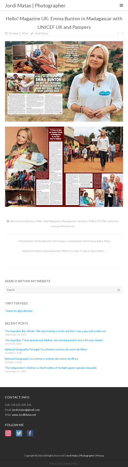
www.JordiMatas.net (24, 414)
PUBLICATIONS (98, 221)
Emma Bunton (26, 221)
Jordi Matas (41, 33)
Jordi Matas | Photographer (80, 455)
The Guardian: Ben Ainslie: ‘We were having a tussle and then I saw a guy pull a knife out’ (55, 331)
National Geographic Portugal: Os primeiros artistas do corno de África (46, 349)
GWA (39, 221)
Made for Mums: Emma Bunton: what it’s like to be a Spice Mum (63, 251)
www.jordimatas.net (62, 226)
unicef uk (113, 221)
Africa (13, 221)
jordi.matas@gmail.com (26, 409)
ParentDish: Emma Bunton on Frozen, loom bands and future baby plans (65, 241)
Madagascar (69, 221)
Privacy (100, 455)
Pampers (82, 221)
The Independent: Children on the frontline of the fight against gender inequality (51, 367)
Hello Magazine (52, 221)
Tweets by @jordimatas (19, 310)
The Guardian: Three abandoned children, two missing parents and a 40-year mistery (54, 340)
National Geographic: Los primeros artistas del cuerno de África (41, 358)
